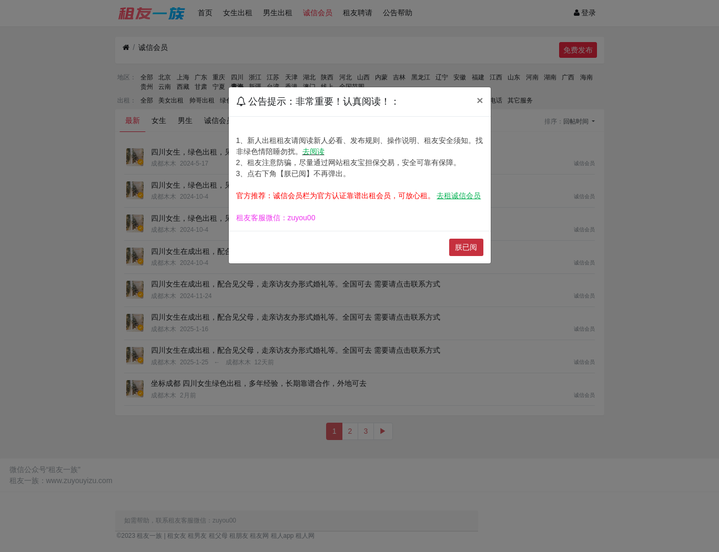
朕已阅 (466, 247)
